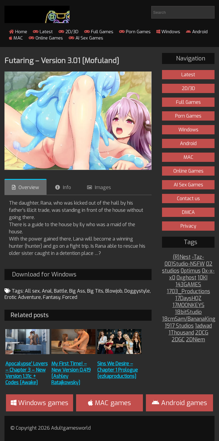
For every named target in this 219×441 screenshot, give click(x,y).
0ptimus (191, 270)
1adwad (203, 326)
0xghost (186, 277)
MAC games (109, 403)
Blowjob (113, 291)
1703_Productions (188, 291)
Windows (168, 32)
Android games (179, 403)
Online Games (46, 38)
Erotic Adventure (22, 297)
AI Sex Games (86, 38)
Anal (47, 291)
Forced (69, 297)
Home (18, 32)
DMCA (188, 212)
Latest (43, 32)
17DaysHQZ (188, 298)
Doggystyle (137, 291)
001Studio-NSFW (184, 264)
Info (67, 187)
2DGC (178, 339)
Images (103, 187)
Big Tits (95, 291)
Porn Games (135, 32)
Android (197, 32)
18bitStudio (188, 312)
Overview (28, 187)
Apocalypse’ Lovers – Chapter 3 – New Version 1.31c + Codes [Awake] (26, 373)
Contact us (188, 198)
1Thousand (181, 332)
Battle (60, 291)
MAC (16, 38)
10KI (202, 277)
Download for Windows (44, 274)
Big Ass (77, 291)
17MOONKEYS (188, 305)
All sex (32, 291)
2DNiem (195, 339)
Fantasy (51, 297)
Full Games (98, 32)
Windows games (39, 403)
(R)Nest (182, 257)
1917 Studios (179, 326)
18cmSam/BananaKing (188, 319)
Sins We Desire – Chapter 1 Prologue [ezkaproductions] (117, 370)
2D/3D (68, 32)
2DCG (201, 332)
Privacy (188, 226)
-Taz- (198, 257)
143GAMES (188, 284)
